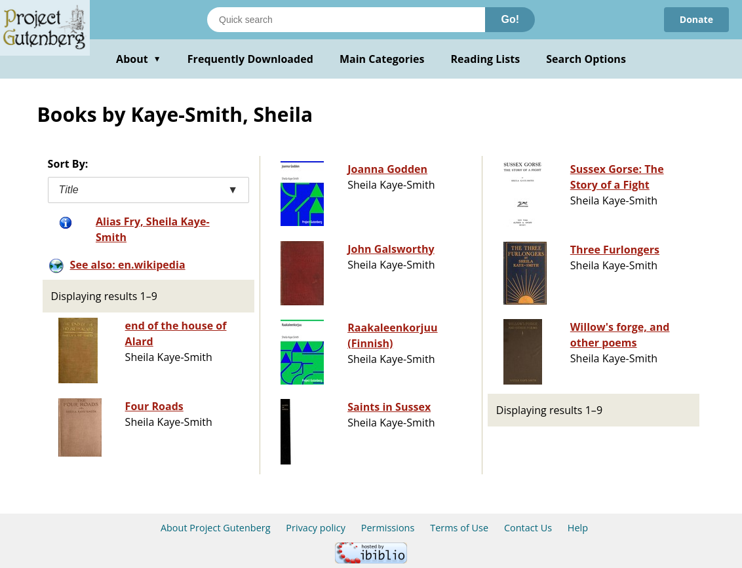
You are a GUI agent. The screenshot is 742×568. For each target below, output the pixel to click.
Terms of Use (459, 527)
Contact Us (528, 527)
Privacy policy (315, 527)
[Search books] (346, 19)
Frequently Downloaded (250, 59)
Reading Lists (485, 59)
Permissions (388, 527)
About (138, 59)
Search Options (586, 59)
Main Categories (382, 59)
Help (578, 527)
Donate (696, 19)
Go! (510, 19)
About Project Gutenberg (216, 527)
